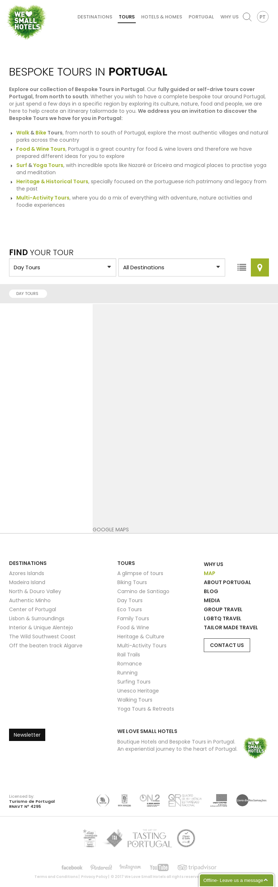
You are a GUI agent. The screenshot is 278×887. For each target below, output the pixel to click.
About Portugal (227, 582)
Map (209, 573)
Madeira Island (27, 582)
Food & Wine (133, 627)
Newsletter (27, 734)
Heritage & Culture (140, 636)
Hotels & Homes (161, 16)
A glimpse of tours (140, 573)
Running (127, 672)
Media (212, 600)
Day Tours (29, 293)
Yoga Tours (48, 165)
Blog (211, 591)
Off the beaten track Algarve (46, 645)
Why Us (229, 16)
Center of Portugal (32, 609)
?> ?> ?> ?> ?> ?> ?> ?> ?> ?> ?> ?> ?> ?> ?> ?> (62, 267)
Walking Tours (134, 699)
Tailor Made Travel (231, 627)
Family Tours (133, 618)
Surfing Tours (134, 681)
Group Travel (223, 609)
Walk (22, 132)
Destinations (94, 16)
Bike (40, 132)
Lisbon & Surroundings (36, 618)
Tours (127, 16)
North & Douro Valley (35, 591)
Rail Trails (128, 654)
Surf (21, 165)
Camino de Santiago (143, 591)
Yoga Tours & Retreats (145, 708)
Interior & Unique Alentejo (41, 627)
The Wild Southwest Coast (42, 636)
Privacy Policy (94, 876)
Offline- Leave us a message (233, 880)
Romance (129, 663)
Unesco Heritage (138, 690)
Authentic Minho (30, 600)
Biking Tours (132, 582)
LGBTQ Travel (222, 618)
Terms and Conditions (56, 876)
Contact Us (227, 645)
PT (263, 17)
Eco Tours (129, 609)
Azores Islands (26, 573)
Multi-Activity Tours (142, 645)
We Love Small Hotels (8, 3)
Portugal (201, 16)
